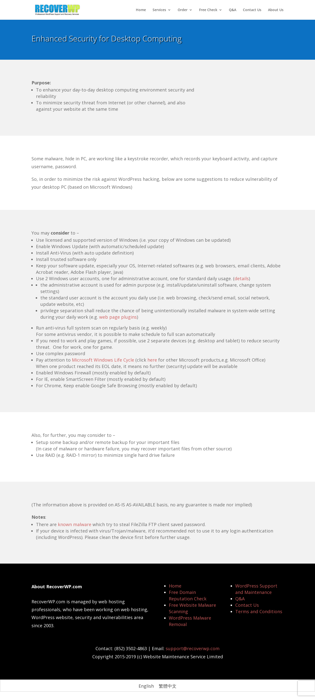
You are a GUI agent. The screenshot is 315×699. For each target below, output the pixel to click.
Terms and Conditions (258, 611)
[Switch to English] (146, 686)
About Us (276, 10)
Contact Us (252, 10)
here (152, 360)
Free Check (208, 10)
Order (183, 10)
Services (159, 10)
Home (141, 10)
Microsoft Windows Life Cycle (103, 360)
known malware (74, 524)
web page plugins (118, 317)
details (242, 278)
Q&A (232, 10)
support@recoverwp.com (193, 648)
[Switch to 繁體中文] (167, 686)
